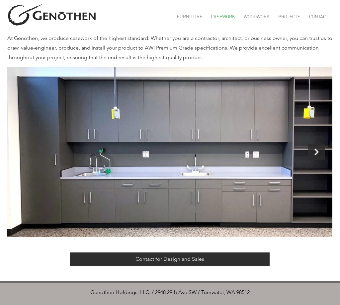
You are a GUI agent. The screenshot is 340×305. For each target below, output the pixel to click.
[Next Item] (316, 152)
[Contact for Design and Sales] (170, 259)
